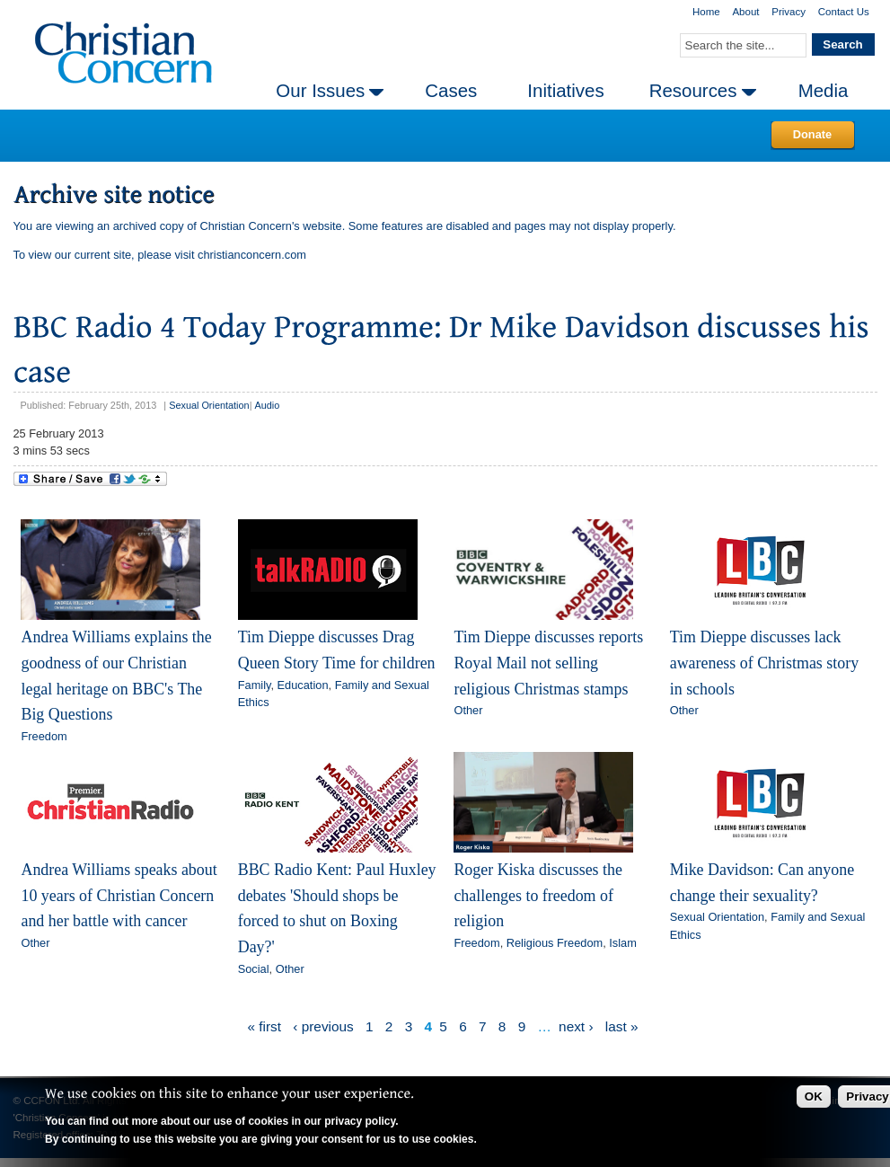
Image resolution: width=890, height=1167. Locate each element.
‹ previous (323, 1026)
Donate (812, 134)
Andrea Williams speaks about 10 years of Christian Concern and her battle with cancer (118, 895)
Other (468, 710)
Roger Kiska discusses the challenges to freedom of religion (538, 895)
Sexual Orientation (209, 405)
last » (622, 1026)
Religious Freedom (555, 943)
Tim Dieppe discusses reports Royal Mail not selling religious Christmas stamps (548, 662)
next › (576, 1026)
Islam (623, 943)
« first (264, 1026)
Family (254, 685)
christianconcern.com (252, 254)
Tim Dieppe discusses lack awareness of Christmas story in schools (764, 662)
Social (253, 969)
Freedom (43, 736)
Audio (266, 405)
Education (303, 685)
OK (814, 1096)
